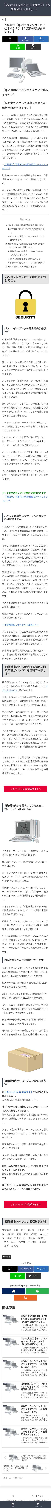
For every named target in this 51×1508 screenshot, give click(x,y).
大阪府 (6, 1257)
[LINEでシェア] (17, 47)
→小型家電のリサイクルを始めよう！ (20, 625)
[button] (33, 47)
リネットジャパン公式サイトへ (25, 789)
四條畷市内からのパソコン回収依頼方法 (27, 263)
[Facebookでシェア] (25, 39)
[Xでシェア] (10, 39)
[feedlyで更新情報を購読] (37, 1291)
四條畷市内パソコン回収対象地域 (22, 266)
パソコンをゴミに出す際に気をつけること (26, 225)
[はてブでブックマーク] (41, 39)
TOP (13, 1496)
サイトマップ (37, 1496)
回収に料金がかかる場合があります (25, 259)
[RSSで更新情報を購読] (25, 1298)
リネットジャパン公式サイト (18, 1092)
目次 (22, 219)
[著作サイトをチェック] (13, 1291)
